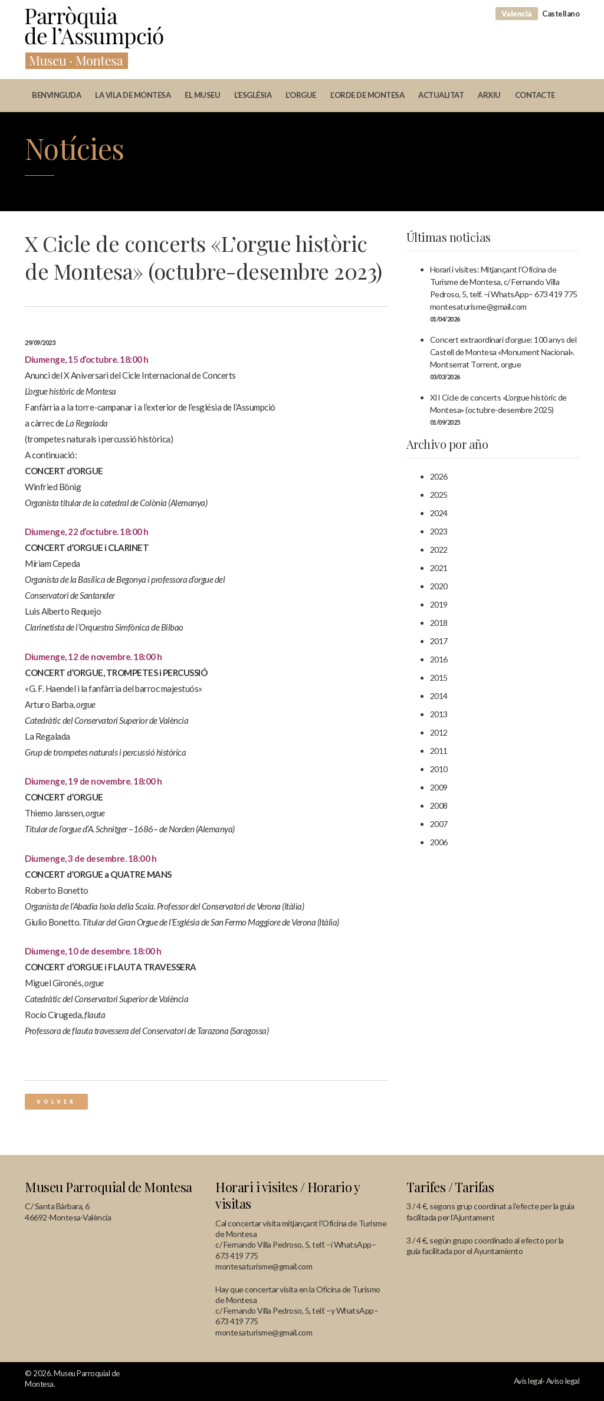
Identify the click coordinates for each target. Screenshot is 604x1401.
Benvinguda (56, 95)
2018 (439, 623)
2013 (439, 714)
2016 (439, 659)
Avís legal (528, 1381)
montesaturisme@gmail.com (263, 1266)
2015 (439, 677)
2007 (439, 824)
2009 (439, 787)
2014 (439, 696)
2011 (439, 751)
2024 (439, 513)
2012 (439, 732)
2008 (439, 805)
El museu (202, 95)
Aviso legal (563, 1381)
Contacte (535, 95)
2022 (439, 549)
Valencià (516, 13)
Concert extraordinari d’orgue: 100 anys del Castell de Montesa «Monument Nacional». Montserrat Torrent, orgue (503, 351)
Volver (56, 1101)
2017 (439, 641)
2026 (439, 476)
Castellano (560, 13)
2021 (439, 568)
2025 (439, 495)
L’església (252, 95)
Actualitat (441, 95)
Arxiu (489, 95)
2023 (439, 531)
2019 (439, 604)
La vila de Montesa (132, 95)
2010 (439, 769)
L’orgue (300, 95)
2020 (439, 586)
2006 (439, 842)
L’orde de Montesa (367, 95)
